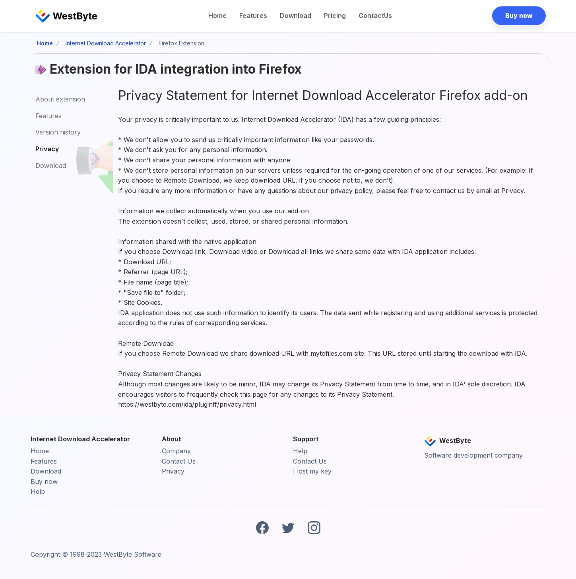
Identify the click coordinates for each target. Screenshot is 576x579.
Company (176, 451)
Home (217, 15)
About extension (60, 99)
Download (295, 15)
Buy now (44, 481)
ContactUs (375, 15)
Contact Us (179, 461)
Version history (58, 132)
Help (38, 491)
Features (253, 15)
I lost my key (312, 471)
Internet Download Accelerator (106, 43)
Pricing (335, 15)
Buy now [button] (519, 15)
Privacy (47, 149)
